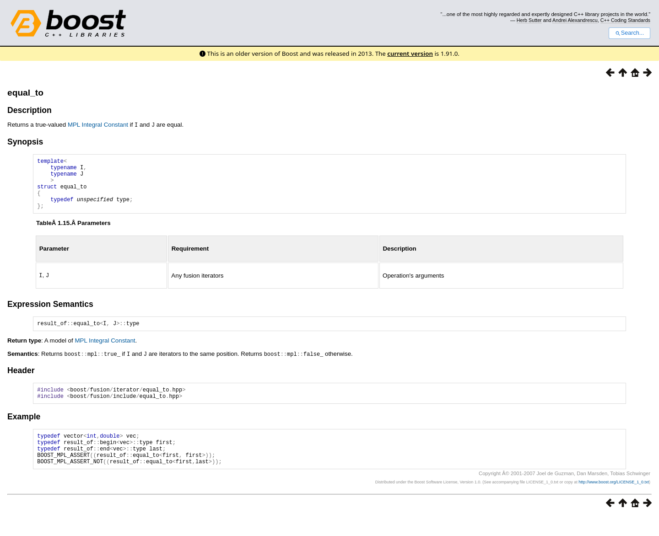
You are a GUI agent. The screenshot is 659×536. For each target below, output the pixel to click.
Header (21, 380)
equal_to (25, 92)
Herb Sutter (529, 20)
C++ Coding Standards (625, 20)
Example (23, 429)
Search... (629, 33)
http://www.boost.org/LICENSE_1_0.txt (613, 502)
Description (29, 110)
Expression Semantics (50, 313)
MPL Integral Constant (98, 124)
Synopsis (25, 140)
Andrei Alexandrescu (575, 20)
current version (410, 53)
